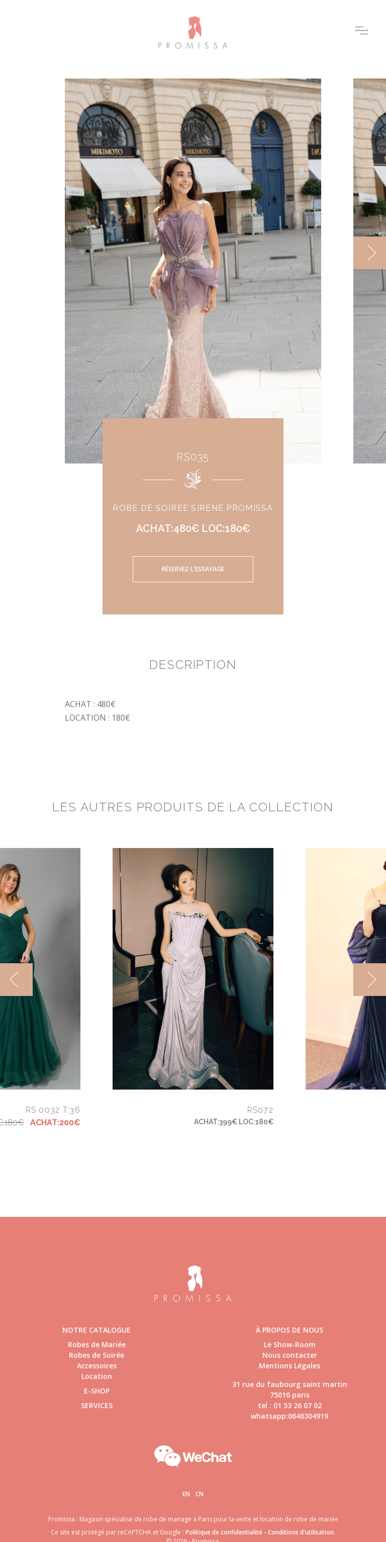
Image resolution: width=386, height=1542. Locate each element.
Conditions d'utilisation (301, 1532)
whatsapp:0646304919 (289, 1416)
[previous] (16, 979)
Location (96, 1376)
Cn (200, 1494)
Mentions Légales (289, 1365)
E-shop (97, 1391)
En (186, 1494)
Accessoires (97, 1365)
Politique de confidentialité (223, 1532)
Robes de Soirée (96, 1355)
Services (97, 1405)
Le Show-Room (290, 1344)
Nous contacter (289, 1355)
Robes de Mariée (97, 1344)
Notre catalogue (96, 1330)
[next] (369, 253)
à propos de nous (289, 1330)
